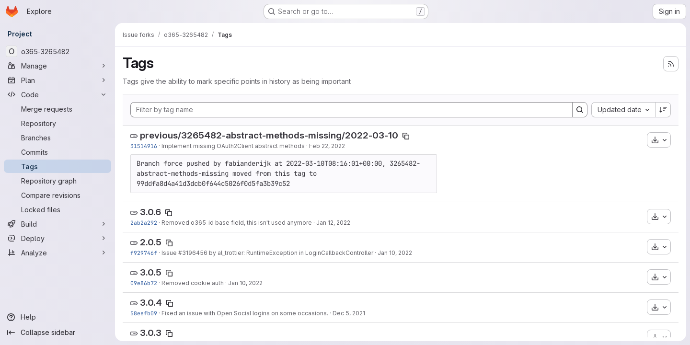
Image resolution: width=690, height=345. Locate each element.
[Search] (579, 109)
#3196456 (192, 252)
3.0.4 (151, 302)
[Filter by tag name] (351, 109)
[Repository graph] (57, 180)
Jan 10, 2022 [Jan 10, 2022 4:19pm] (245, 283)
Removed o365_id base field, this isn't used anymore (236, 222)
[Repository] (57, 123)
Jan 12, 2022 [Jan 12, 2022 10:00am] (333, 222)
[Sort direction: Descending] (663, 109)
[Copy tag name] (406, 136)
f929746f (143, 252)
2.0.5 (150, 242)
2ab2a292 (143, 222)
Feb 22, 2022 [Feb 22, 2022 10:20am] (327, 146)
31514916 (143, 146)
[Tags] (57, 166)
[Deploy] (57, 238)
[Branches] (57, 137)
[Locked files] (57, 209)
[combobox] (623, 109)
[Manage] (57, 65)
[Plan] (57, 80)
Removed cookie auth (192, 283)
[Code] (57, 94)
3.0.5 (150, 272)
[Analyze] (57, 252)
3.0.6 (150, 212)
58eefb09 (143, 313)
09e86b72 (143, 283)
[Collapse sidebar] (57, 332)
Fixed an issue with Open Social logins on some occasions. (244, 313)
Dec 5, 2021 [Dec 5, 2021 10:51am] (349, 313)
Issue (169, 252)
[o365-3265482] (57, 51)
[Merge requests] (57, 108)
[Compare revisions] (57, 195)
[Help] (57, 317)
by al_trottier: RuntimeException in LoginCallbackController (290, 252)
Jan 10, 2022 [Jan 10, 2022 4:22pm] (395, 252)
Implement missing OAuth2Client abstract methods (233, 146)
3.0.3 (150, 332)
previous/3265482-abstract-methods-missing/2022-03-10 (269, 135)
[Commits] (57, 152)
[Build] (57, 223)
